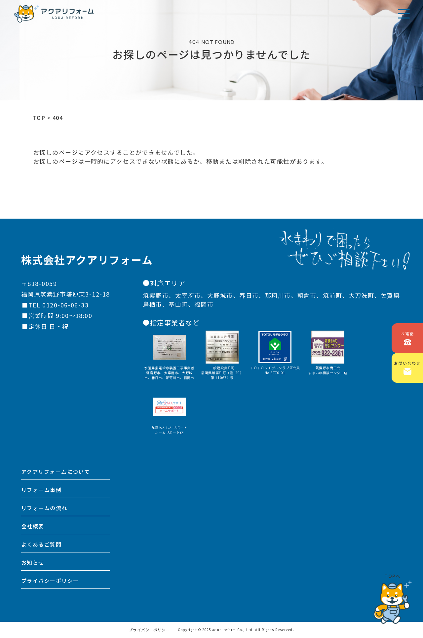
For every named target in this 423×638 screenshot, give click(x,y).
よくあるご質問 (41, 544)
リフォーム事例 (41, 490)
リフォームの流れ (44, 508)
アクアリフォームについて (55, 472)
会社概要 (32, 526)
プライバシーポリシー (50, 581)
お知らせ (32, 562)
